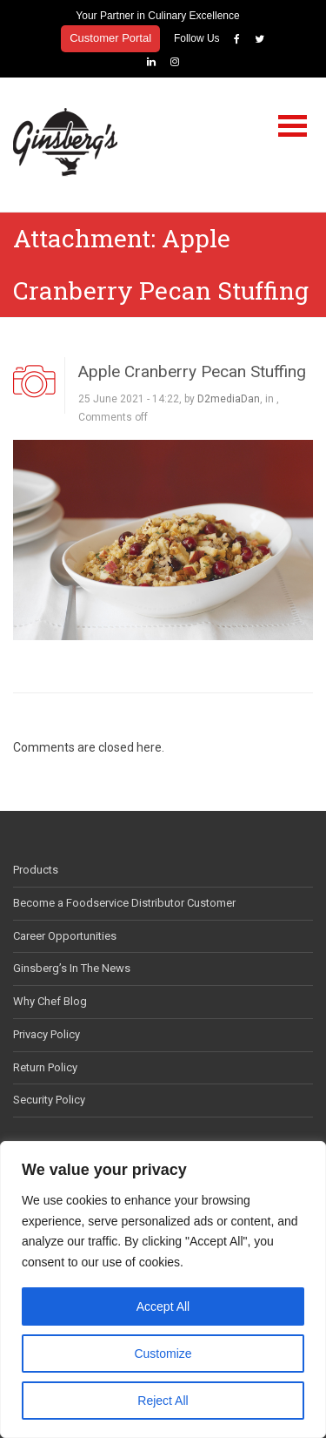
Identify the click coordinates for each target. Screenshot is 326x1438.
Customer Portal (110, 37)
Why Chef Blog (50, 1001)
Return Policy (45, 1067)
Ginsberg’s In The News (71, 968)
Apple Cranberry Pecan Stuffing (192, 371)
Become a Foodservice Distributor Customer (124, 902)
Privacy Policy (46, 1034)
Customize (162, 1353)
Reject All (162, 1401)
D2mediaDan (228, 399)
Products (35, 869)
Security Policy (49, 1099)
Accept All (163, 1306)
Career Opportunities (64, 935)
